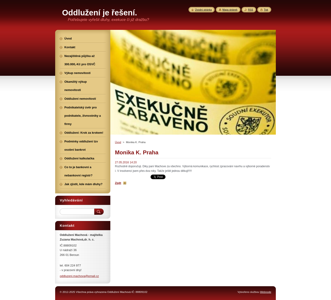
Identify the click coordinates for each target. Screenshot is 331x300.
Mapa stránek (229, 9)
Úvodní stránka (203, 9)
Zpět (118, 183)
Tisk (266, 9)
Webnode (265, 292)
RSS (250, 9)
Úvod (118, 142)
